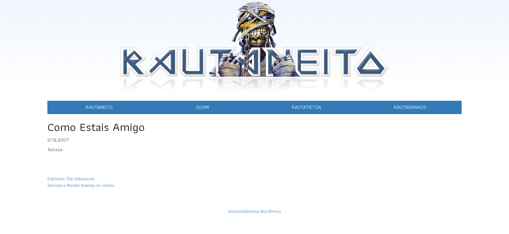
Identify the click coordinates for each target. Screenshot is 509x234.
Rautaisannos (410, 107)
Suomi (202, 107)
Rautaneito (99, 107)
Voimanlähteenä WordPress (254, 211)
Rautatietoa (306, 107)
